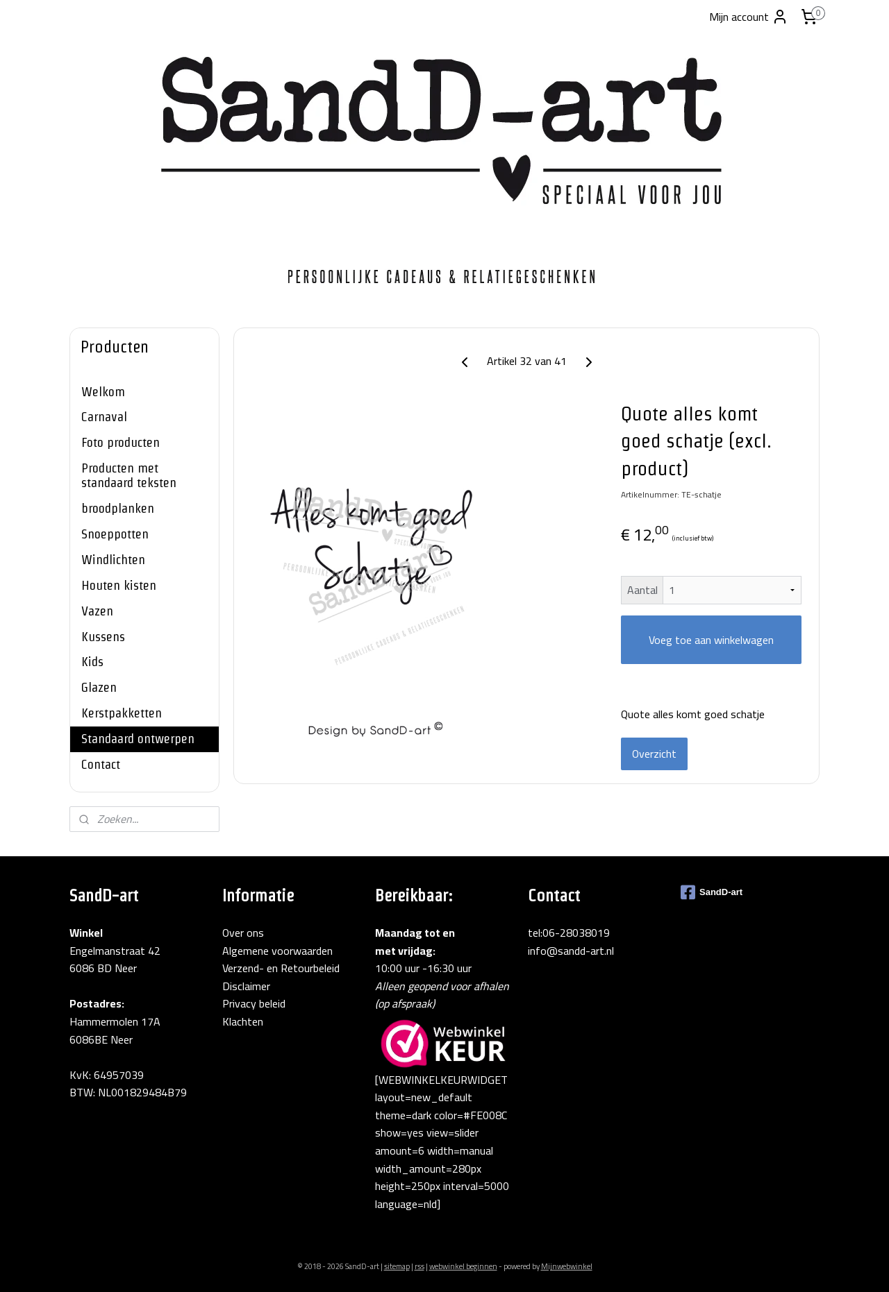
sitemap (397, 1266)
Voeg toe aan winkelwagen (711, 639)
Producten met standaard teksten (128, 475)
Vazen (97, 611)
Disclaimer (246, 986)
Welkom (103, 391)
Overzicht (654, 753)
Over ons (243, 932)
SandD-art (711, 892)
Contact (100, 764)
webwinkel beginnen (463, 1266)
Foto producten (120, 442)
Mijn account (748, 16)
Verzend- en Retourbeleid (281, 968)
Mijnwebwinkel (566, 1266)
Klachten (242, 1021)
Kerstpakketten (121, 713)
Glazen (99, 687)
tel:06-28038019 (569, 932)
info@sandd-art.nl (571, 950)
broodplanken (117, 508)
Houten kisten (118, 585)
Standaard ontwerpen (137, 738)
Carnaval (104, 416)
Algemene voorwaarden (277, 950)
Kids (92, 661)
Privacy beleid (253, 1003)
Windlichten (113, 559)
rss (419, 1266)
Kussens (103, 636)
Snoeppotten (115, 534)
